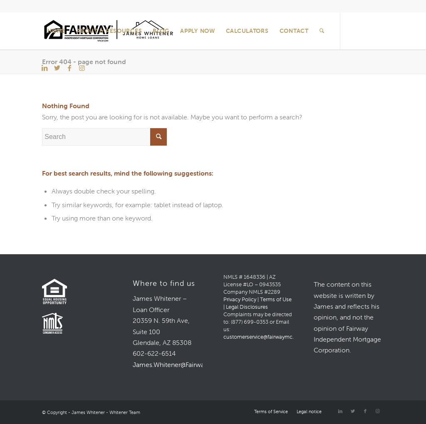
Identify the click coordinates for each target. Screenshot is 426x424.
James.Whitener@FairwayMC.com (183, 364)
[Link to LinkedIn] (44, 68)
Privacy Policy (239, 299)
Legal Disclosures (247, 306)
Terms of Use (276, 299)
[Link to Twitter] (57, 68)
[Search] (322, 31)
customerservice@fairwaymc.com (264, 336)
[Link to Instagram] (82, 68)
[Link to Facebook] (69, 68)
